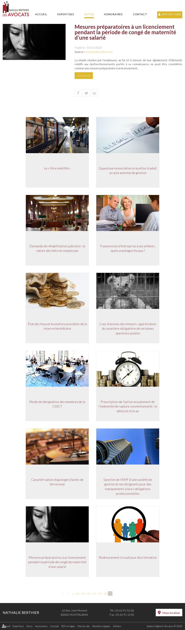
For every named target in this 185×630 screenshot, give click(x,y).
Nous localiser (171, 612)
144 (82, 593)
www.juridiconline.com (99, 51)
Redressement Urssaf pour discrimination (128, 557)
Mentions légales (101, 626)
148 (105, 593)
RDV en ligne (171, 14)
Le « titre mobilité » (57, 168)
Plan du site (84, 626)
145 (88, 593)
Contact (140, 14)
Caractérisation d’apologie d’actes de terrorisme (57, 482)
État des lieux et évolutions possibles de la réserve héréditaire (57, 326)
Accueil (41, 14)
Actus (89, 14)
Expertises (65, 14)
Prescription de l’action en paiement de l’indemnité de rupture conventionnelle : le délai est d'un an (127, 406)
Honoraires (113, 14)
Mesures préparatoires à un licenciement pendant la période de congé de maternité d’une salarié (57, 562)
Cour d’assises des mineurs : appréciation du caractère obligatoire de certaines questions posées (127, 328)
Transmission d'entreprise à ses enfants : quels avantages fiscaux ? (128, 248)
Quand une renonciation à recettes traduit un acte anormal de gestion (128, 170)
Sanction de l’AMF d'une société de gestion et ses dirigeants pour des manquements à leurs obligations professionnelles (128, 486)
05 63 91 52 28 (124, 610)
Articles (117, 626)
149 (110, 593)
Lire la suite (84, 75)
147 (99, 593)
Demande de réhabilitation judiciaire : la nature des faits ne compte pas (57, 248)
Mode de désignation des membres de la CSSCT (57, 404)
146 (94, 593)
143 (77, 593)
